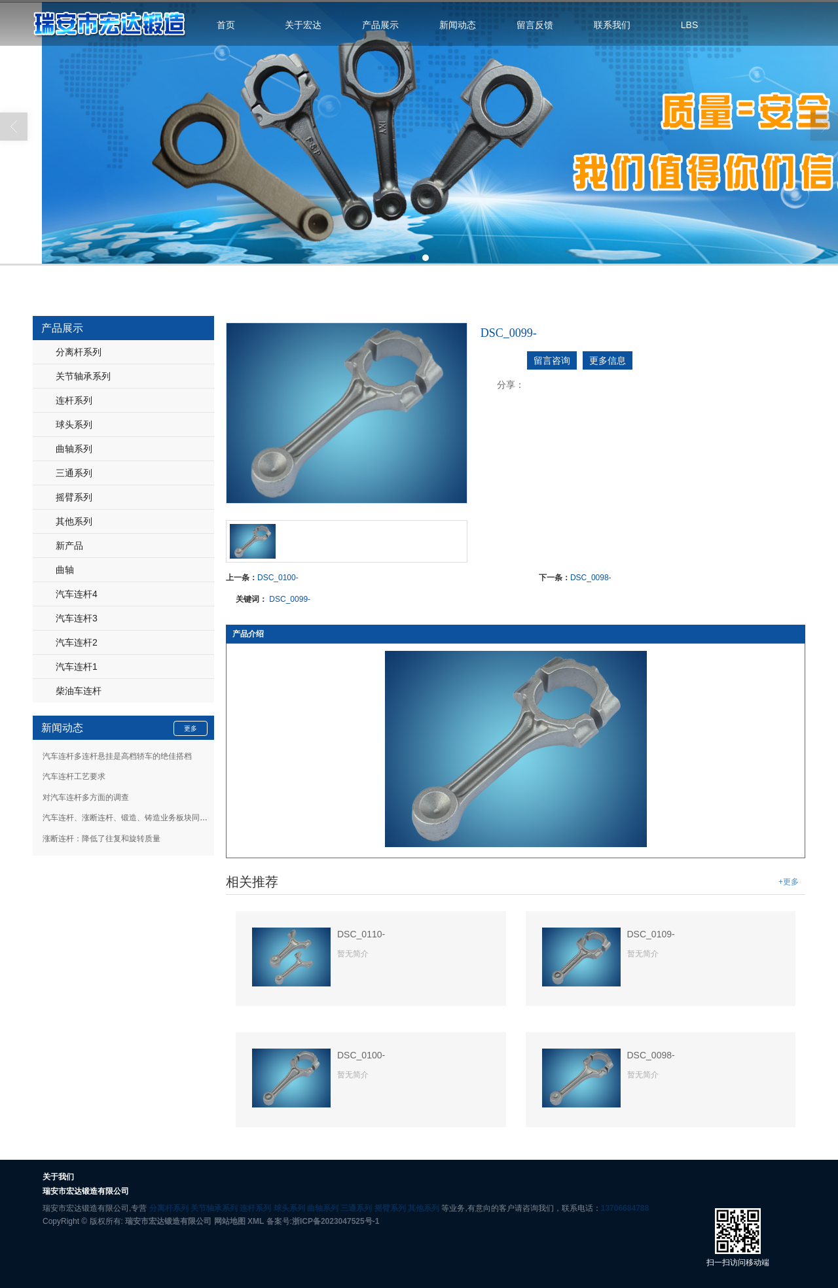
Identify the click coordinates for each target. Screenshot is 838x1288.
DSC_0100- (278, 577)
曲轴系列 (74, 449)
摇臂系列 (74, 497)
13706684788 (625, 1208)
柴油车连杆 (78, 691)
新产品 (69, 545)
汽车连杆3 (77, 618)
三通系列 (74, 473)
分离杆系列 (78, 352)
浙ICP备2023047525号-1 (335, 1221)
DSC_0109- (651, 934)
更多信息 (607, 360)
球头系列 (74, 424)
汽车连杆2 (77, 642)
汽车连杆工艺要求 (74, 776)
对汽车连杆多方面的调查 (86, 797)
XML (255, 1221)
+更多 (788, 881)
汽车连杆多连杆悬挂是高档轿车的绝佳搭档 (117, 756)
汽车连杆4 (77, 594)
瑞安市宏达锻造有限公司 (168, 1221)
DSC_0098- (590, 577)
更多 (190, 728)
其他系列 (74, 521)
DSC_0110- (361, 934)
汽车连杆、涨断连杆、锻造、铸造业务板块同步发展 (133, 817)
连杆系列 (74, 400)
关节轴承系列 (83, 376)
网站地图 (230, 1221)
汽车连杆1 (77, 666)
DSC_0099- (289, 599)
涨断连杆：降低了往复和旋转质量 (101, 838)
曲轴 (65, 570)
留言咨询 (552, 360)
